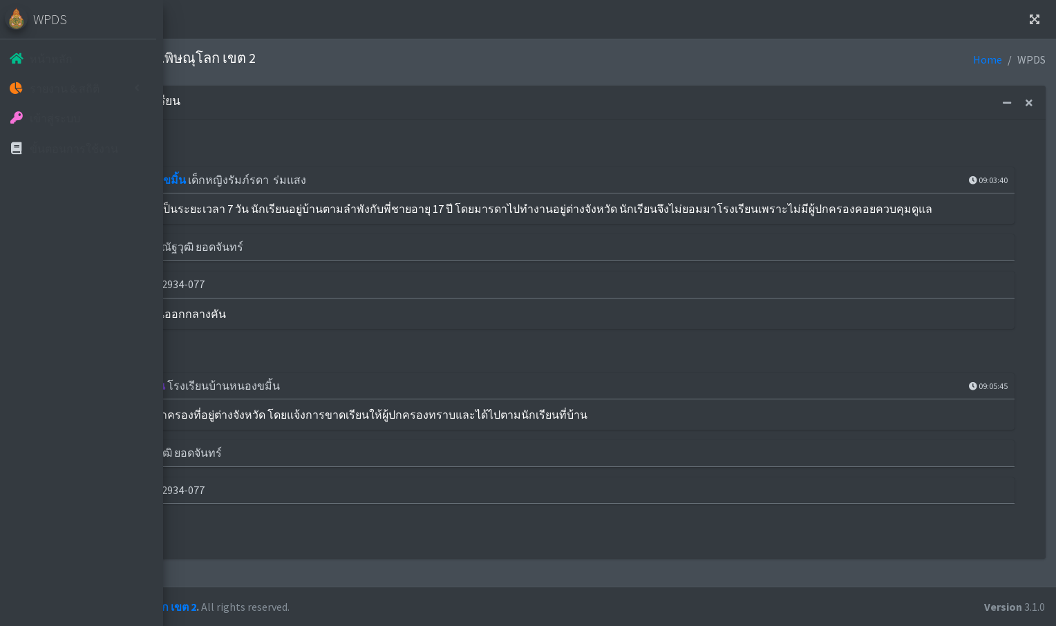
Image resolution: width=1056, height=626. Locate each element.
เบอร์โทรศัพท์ (279, 300)
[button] (194, 19)
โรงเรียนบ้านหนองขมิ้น (302, 180)
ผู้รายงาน (268, 469)
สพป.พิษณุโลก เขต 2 (320, 607)
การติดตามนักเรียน (292, 402)
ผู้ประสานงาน (279, 263)
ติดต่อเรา (294, 19)
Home (235, 19)
